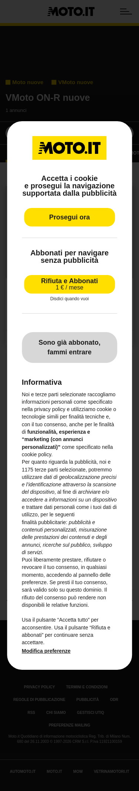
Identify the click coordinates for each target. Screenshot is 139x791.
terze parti (46, 470)
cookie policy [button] (36, 454)
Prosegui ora (69, 217)
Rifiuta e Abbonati (69, 284)
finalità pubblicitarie (44, 522)
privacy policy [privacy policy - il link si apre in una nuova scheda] (49, 409)
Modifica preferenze (46, 651)
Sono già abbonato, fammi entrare (69, 347)
